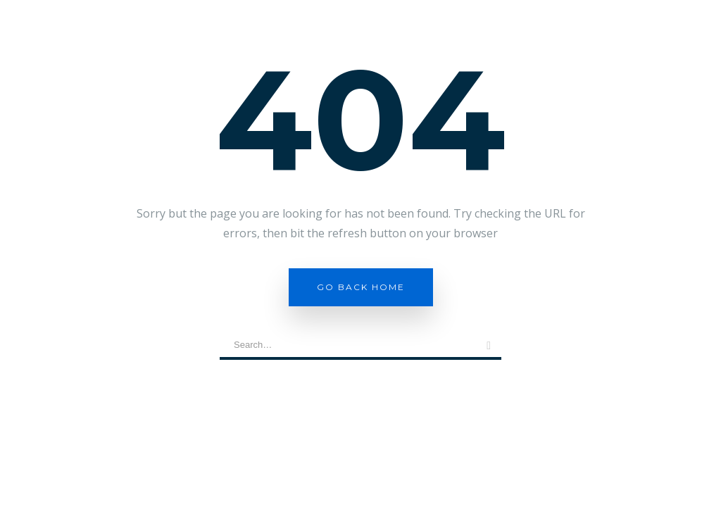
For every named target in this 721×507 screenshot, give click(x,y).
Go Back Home (361, 287)
